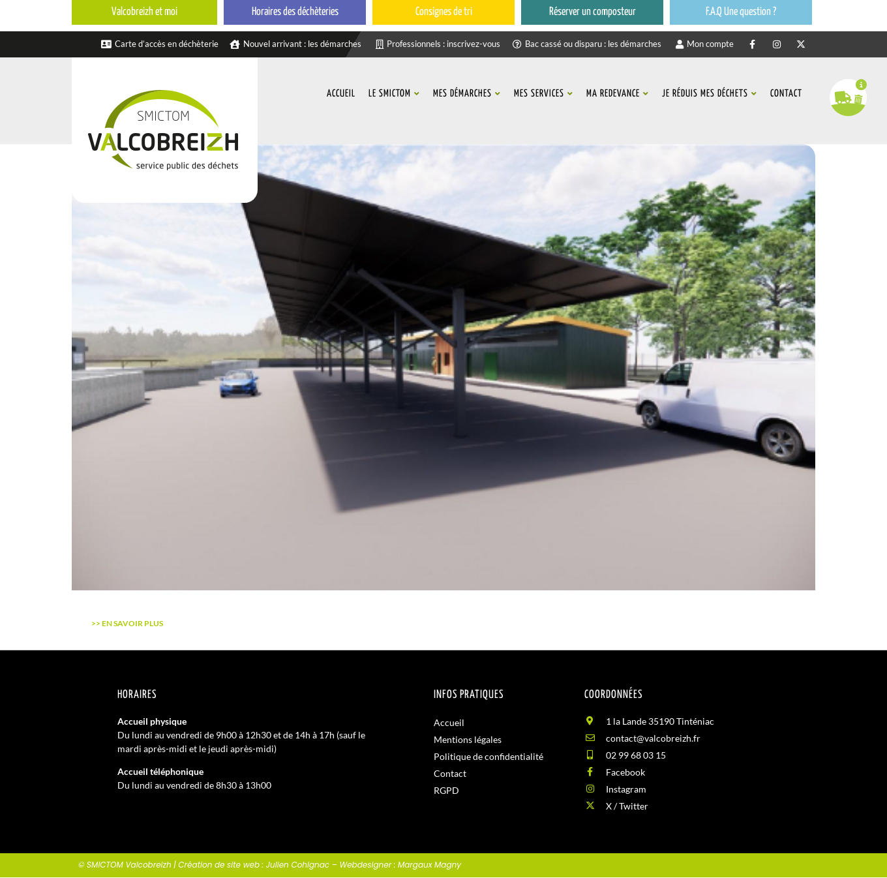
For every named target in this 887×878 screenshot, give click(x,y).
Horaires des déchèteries (295, 12)
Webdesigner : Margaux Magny (400, 864)
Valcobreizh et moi (144, 12)
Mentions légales (468, 739)
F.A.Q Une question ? (741, 12)
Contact (450, 773)
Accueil (449, 722)
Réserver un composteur (592, 12)
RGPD (446, 790)
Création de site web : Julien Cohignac (253, 864)
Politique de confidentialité (488, 756)
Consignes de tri (443, 12)
